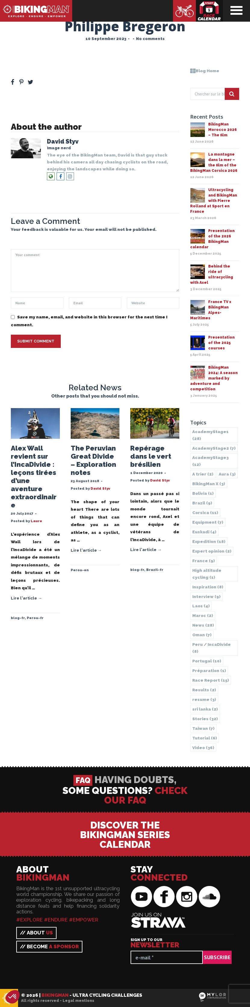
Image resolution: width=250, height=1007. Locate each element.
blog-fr (18, 618)
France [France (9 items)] (203, 560)
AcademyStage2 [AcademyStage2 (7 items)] (214, 448)
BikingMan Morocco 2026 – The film (222, 129)
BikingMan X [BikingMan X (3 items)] (208, 483)
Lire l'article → (26, 598)
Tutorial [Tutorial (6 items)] (204, 738)
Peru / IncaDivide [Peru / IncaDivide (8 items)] (211, 648)
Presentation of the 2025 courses (221, 342)
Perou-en (80, 570)
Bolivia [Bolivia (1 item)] (203, 493)
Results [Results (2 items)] (204, 689)
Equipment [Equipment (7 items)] (207, 522)
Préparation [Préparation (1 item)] (209, 670)
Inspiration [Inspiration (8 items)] (207, 586)
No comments (150, 38)
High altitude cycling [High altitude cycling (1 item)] (206, 574)
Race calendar (209, 11)
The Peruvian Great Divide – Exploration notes (93, 460)
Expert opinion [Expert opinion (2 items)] (211, 551)
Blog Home (204, 70)
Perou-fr (35, 618)
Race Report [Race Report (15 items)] (210, 680)
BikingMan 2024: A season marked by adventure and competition (214, 378)
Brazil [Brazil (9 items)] (202, 502)
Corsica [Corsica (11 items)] (205, 512)
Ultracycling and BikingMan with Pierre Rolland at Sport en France (213, 201)
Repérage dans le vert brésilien (150, 456)
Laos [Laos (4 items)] (201, 605)
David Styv (63, 141)
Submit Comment (35, 341)
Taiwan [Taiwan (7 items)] (203, 728)
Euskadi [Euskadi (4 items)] (204, 531)
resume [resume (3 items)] (204, 699)
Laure (36, 521)
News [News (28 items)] (203, 625)
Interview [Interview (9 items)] (206, 596)
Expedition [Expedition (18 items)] (208, 541)
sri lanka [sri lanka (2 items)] (205, 709)
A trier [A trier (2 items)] (202, 474)
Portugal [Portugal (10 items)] (206, 660)
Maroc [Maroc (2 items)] (202, 615)
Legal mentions (78, 1001)
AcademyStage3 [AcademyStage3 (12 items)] (210, 461)
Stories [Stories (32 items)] (205, 718)
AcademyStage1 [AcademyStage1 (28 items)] (210, 435)
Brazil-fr (154, 570)
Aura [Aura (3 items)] (227, 474)
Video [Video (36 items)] (203, 747)
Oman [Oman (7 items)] (201, 634)
